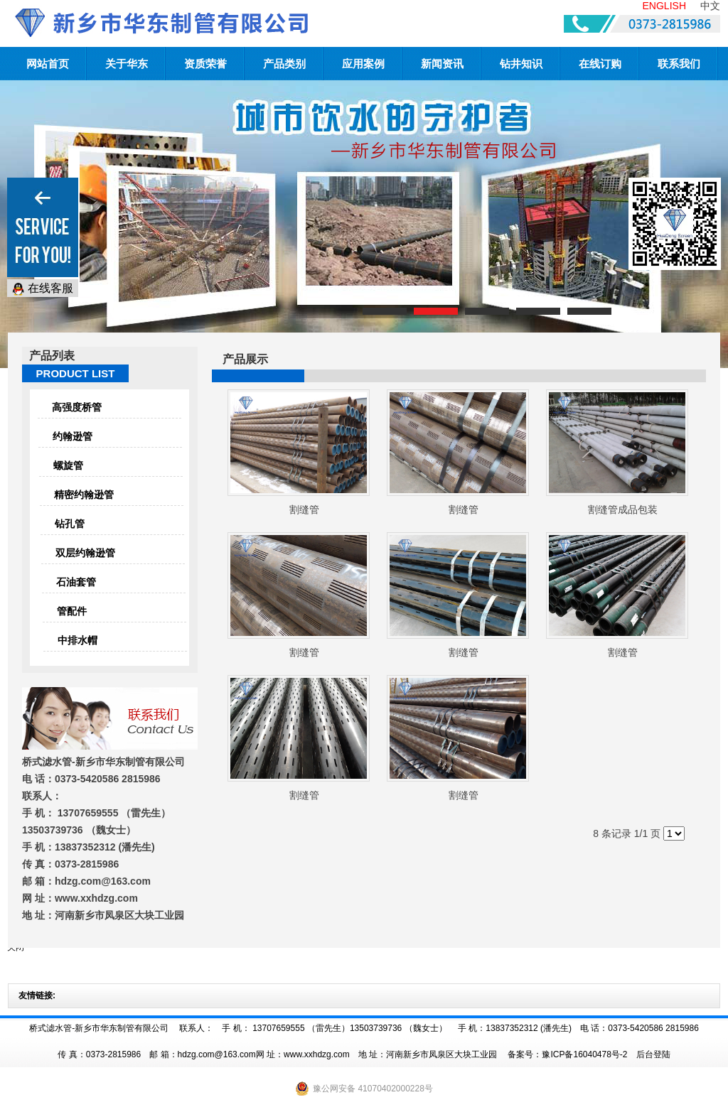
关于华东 (126, 64)
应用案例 (363, 64)
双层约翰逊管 (85, 552)
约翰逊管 (72, 436)
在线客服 (42, 289)
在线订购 (600, 64)
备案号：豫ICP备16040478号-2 (567, 1054)
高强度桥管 (77, 407)
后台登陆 (653, 1054)
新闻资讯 (442, 64)
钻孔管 (70, 523)
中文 (710, 5)
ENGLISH (664, 5)
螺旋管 (68, 465)
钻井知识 (521, 64)
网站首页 (47, 64)
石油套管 (76, 582)
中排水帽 (77, 640)
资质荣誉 (205, 64)
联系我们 (679, 64)
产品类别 (284, 64)
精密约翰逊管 (84, 494)
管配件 (72, 611)
